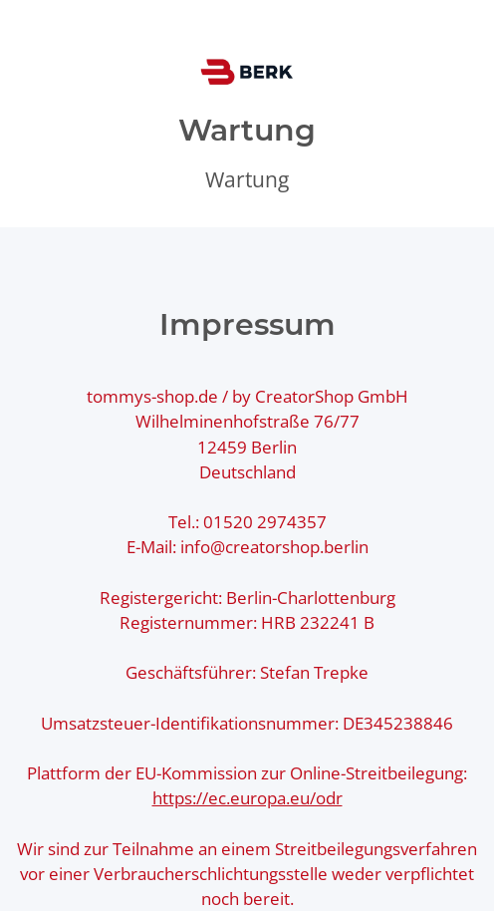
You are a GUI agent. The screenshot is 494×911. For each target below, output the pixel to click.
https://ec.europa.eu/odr (247, 797)
